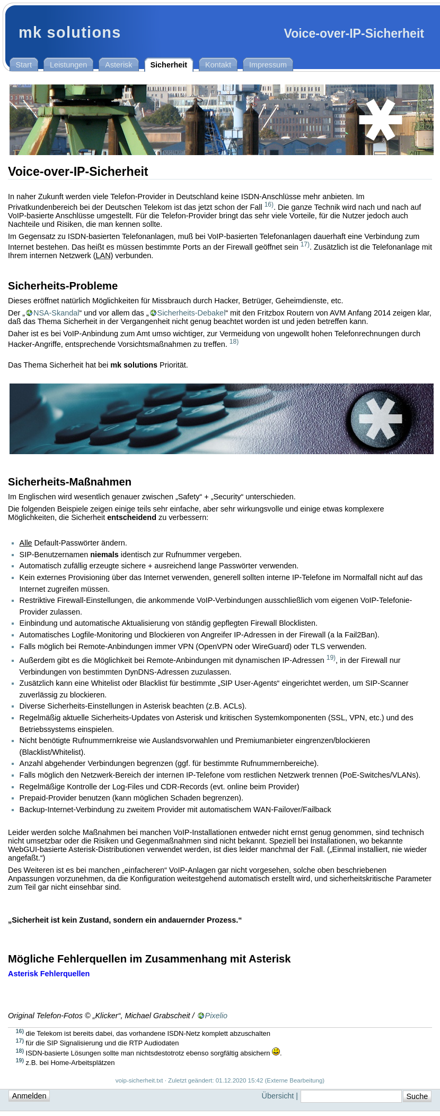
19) (331, 657)
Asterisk (118, 65)
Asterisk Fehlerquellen (49, 973)
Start (24, 65)
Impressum (268, 65)
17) (305, 244)
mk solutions (70, 32)
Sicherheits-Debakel (191, 313)
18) (234, 341)
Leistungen (68, 65)
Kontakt (218, 65)
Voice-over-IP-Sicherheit (354, 33)
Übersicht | (281, 1096)
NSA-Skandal (56, 313)
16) (269, 204)
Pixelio (216, 1015)
